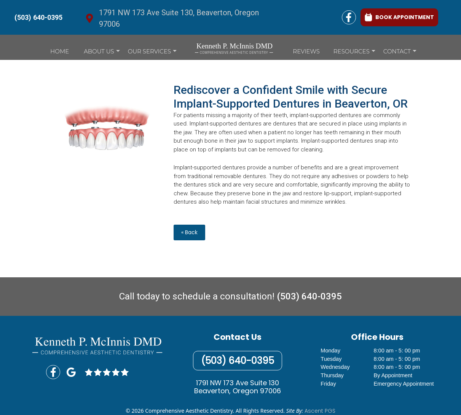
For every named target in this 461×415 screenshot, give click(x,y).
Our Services (152, 53)
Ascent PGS (320, 411)
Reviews (306, 51)
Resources (354, 53)
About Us (102, 53)
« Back (189, 232)
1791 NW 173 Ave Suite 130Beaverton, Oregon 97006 (237, 387)
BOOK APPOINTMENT (399, 17)
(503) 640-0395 (38, 17)
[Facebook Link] (349, 17)
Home (59, 51)
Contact (399, 53)
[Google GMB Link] (71, 372)
